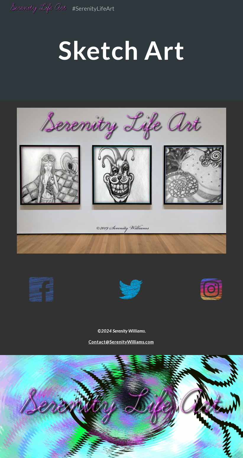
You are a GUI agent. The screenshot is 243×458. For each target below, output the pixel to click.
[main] (121, 50)
